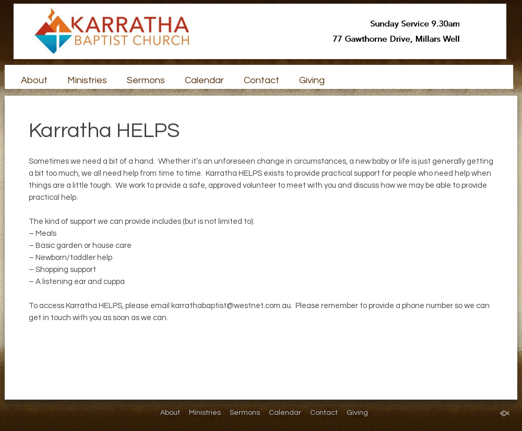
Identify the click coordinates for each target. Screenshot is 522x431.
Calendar (204, 80)
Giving (312, 80)
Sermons (146, 80)
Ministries (87, 80)
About (34, 80)
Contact (261, 80)
